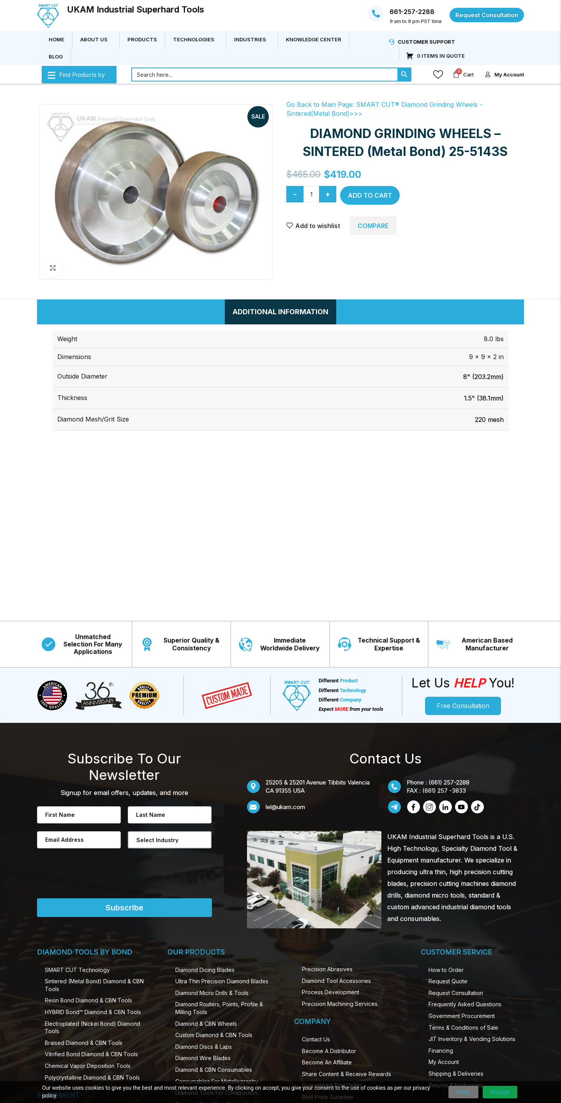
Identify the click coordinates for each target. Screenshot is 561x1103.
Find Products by (76, 75)
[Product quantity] (311, 194)
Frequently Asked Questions (465, 1004)
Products (142, 39)
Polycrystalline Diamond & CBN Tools (92, 1077)
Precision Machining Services (340, 1003)
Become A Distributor (329, 1051)
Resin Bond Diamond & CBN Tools (88, 1000)
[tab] (280, 311)
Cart (468, 74)
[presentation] (81, 878)
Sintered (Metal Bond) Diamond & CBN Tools (94, 985)
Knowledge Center (313, 39)
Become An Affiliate (327, 1062)
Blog (56, 56)
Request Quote (448, 981)
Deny (463, 1092)
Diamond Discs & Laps (203, 1046)
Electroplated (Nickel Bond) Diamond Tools (92, 1027)
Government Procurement (462, 1016)
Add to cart (370, 195)
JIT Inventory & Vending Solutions (472, 1039)
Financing (441, 1050)
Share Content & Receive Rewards (346, 1074)
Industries (252, 39)
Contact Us (316, 1039)
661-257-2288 (412, 12)
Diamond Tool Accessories (336, 980)
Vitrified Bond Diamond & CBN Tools (91, 1054)
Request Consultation (456, 993)
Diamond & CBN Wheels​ (206, 1023)
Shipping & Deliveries (456, 1073)
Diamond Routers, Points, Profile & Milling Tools (219, 1008)
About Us (95, 39)
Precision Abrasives (327, 969)
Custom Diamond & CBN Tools (213, 1035)
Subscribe (124, 907)
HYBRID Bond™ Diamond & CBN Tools (93, 1012)
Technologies (195, 39)
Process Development (330, 992)
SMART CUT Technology (77, 970)
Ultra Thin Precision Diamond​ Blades (221, 981)
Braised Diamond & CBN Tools (83, 1042)
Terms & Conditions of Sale (463, 1027)
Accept (500, 1092)
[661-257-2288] (376, 13)
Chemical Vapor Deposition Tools (88, 1065)
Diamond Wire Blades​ (203, 1058)
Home (56, 39)
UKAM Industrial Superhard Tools (135, 9)
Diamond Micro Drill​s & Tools (212, 993)
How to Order (446, 970)
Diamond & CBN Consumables (213, 1069)
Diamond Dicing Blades (205, 970)
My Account (444, 1062)
